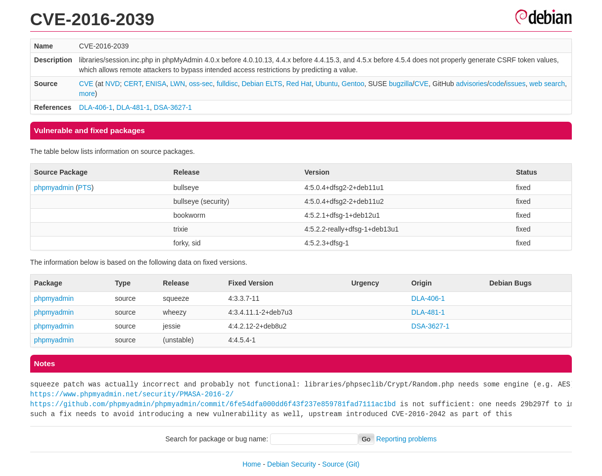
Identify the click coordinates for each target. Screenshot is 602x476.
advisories (471, 84)
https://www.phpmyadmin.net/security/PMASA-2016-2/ (132, 394)
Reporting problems (406, 439)
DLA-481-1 (133, 107)
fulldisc (227, 84)
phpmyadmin (54, 187)
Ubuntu (327, 84)
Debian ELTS (261, 84)
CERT (132, 84)
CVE (86, 84)
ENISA (155, 84)
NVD (112, 84)
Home (251, 464)
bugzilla (400, 84)
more (87, 93)
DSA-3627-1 (173, 107)
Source (333, 464)
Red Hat (298, 84)
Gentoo (353, 84)
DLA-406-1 (96, 107)
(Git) (353, 464)
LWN (177, 84)
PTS (85, 187)
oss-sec (201, 84)
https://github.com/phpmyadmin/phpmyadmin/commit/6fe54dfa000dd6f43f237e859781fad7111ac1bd (213, 404)
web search (547, 84)
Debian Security (291, 464)
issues (516, 84)
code (496, 84)
